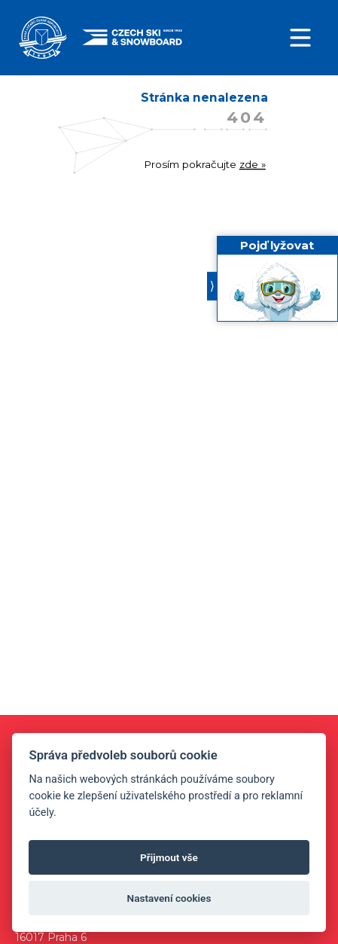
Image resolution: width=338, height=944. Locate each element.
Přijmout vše (169, 857)
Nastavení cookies (169, 898)
